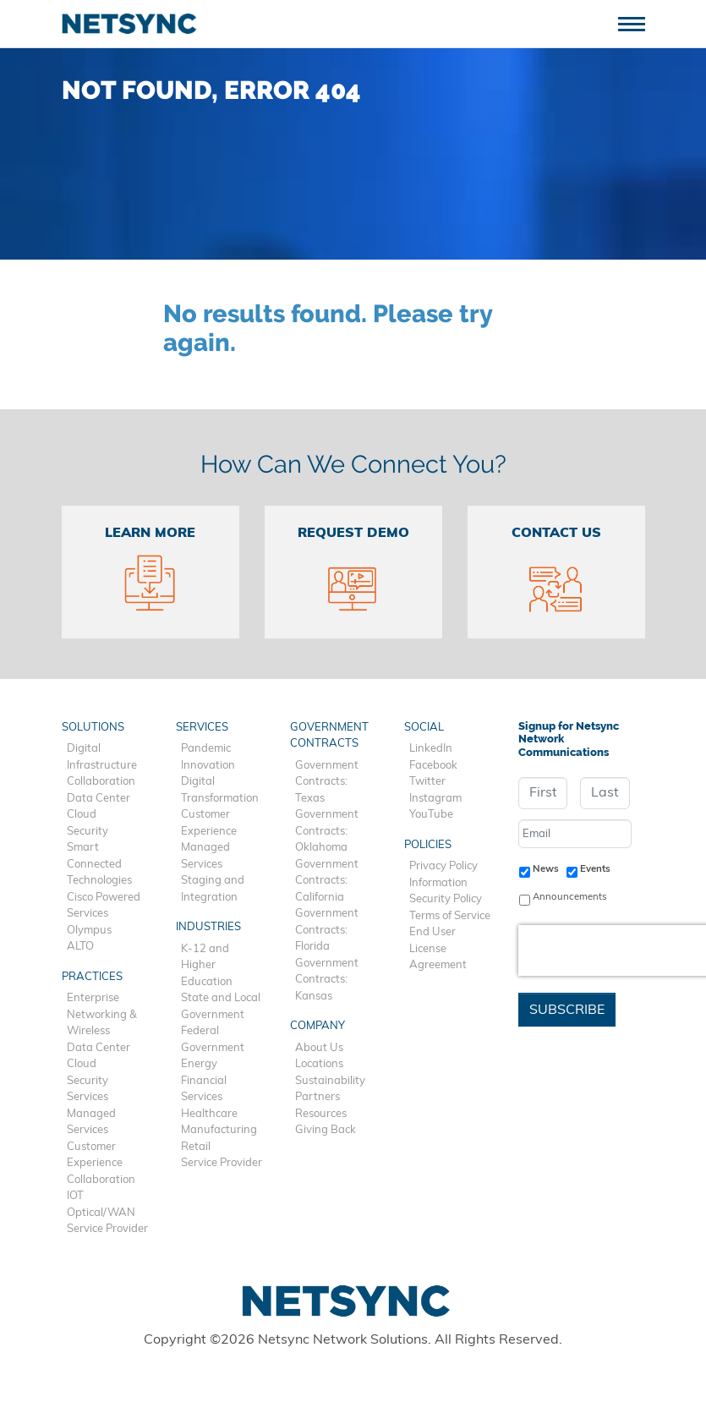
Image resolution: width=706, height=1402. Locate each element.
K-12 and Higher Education (207, 966)
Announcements (570, 897)
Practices (92, 977)
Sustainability (330, 1081)
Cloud (81, 814)
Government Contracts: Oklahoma (326, 831)
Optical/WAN (101, 1213)
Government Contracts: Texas (326, 782)
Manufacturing (219, 1130)
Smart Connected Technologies (99, 864)
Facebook (433, 765)
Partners (317, 1097)
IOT (75, 1196)
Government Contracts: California (326, 881)
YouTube (431, 814)
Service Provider (107, 1229)
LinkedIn (430, 748)
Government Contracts (329, 736)
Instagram (435, 798)
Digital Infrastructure (102, 757)
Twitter (427, 781)
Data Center (98, 798)
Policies (428, 845)
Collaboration (101, 781)
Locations (319, 1064)
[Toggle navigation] (638, 22)
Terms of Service (449, 916)
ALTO (80, 946)
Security (87, 831)
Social (424, 727)
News (546, 869)
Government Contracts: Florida (326, 930)
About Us (319, 1048)
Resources (321, 1114)
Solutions (93, 727)
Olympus (89, 930)
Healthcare (209, 1114)
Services (87, 1097)
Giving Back (325, 1130)
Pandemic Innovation (208, 757)
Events (595, 869)
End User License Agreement (438, 949)
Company (317, 1026)
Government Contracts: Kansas (326, 980)
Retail (196, 1147)
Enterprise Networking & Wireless (102, 1015)
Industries (208, 927)
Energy (199, 1064)
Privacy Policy (443, 866)
